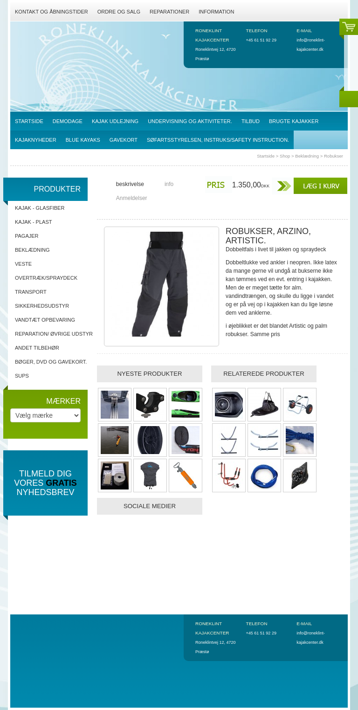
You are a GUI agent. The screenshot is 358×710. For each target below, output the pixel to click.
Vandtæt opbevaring (45, 320)
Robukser (333, 156)
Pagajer (27, 236)
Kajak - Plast (33, 222)
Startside (266, 156)
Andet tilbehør (37, 348)
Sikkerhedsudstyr (42, 306)
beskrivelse (130, 184)
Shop (285, 156)
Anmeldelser (131, 198)
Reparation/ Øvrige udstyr (54, 334)
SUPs (22, 376)
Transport (31, 292)
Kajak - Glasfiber (39, 208)
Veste (23, 264)
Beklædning (307, 156)
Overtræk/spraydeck (46, 278)
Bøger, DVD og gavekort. (51, 362)
